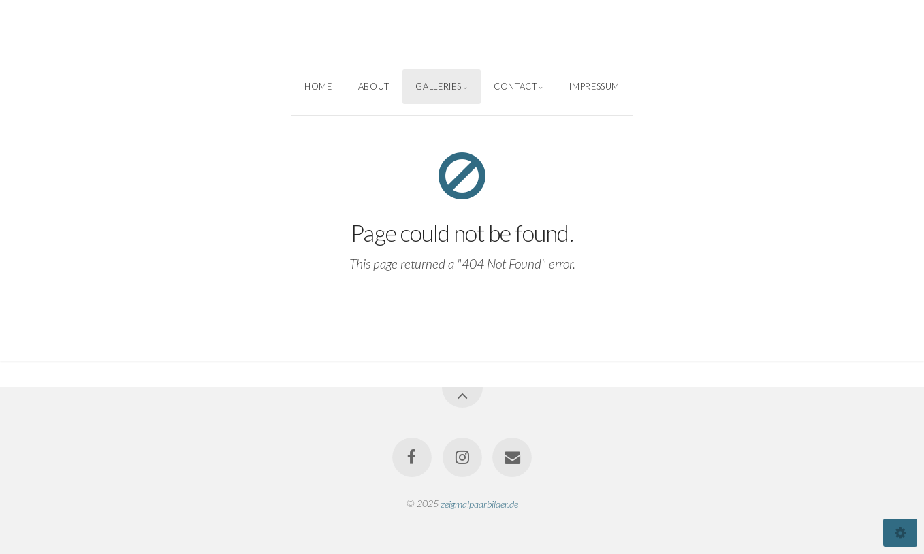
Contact (515, 86)
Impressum (594, 86)
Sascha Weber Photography (462, 34)
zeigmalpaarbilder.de (479, 503)
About (373, 86)
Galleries (438, 86)
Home (318, 86)
